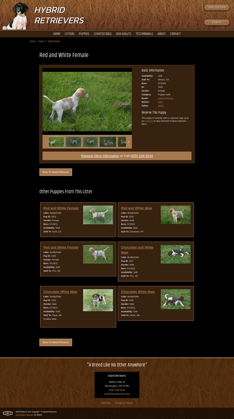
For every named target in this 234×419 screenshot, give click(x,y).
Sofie (160, 102)
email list (149, 121)
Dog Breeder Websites (25, 415)
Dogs (41, 41)
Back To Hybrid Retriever (56, 172)
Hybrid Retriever (165, 98)
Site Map (106, 403)
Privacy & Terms (124, 403)
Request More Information (100, 156)
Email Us (217, 22)
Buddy (161, 106)
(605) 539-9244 (216, 7)
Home (32, 41)
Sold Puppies (54, 41)
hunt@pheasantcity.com (117, 393)
